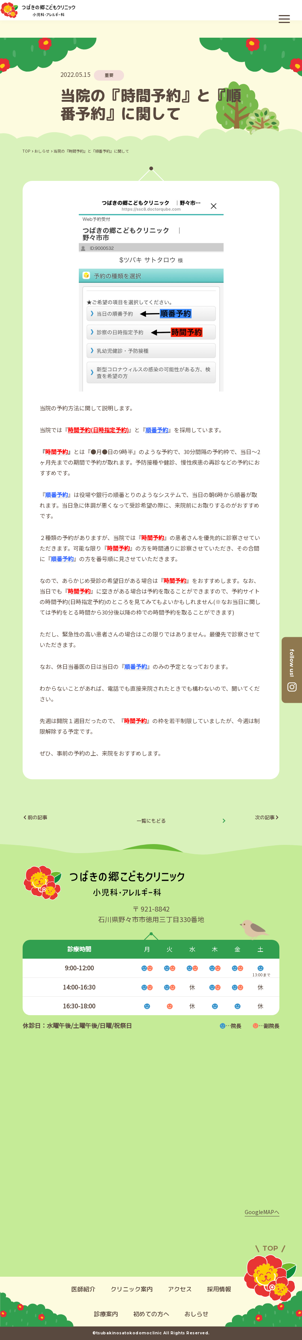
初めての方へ (151, 1314)
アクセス (180, 1289)
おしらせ (41, 151)
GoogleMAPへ (262, 1212)
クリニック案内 (131, 1289)
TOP (26, 151)
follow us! (291, 662)
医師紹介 (83, 1289)
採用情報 (219, 1289)
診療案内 (106, 1314)
